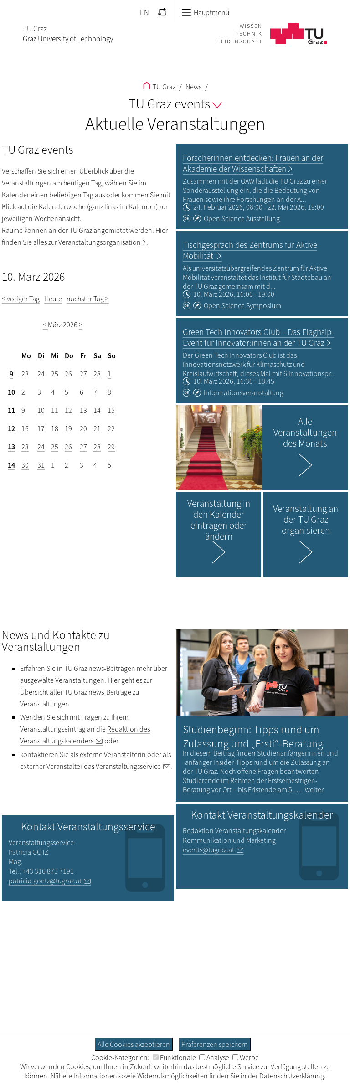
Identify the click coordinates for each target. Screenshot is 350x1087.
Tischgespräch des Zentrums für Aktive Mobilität (250, 250)
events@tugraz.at (208, 849)
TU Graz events (175, 103)
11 (11, 410)
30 (25, 464)
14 (97, 410)
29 (111, 446)
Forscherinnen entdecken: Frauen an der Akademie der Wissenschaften (253, 163)
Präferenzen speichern (214, 1044)
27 (83, 446)
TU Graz (159, 86)
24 (41, 446)
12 (68, 410)
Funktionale (174, 1057)
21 (97, 428)
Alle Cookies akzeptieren (134, 1044)
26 (68, 446)
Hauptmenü (205, 12)
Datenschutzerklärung (291, 1075)
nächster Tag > (88, 298)
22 (111, 428)
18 (54, 428)
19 (68, 428)
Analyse (214, 1057)
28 (97, 446)
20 (83, 428)
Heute (53, 298)
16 (25, 428)
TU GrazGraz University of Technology (68, 34)
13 (83, 410)
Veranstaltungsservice (128, 766)
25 (54, 446)
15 (111, 410)
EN (144, 12)
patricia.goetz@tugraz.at (45, 880)
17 (41, 428)
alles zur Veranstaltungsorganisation (87, 242)
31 (41, 464)
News (192, 86)
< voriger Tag (21, 298)
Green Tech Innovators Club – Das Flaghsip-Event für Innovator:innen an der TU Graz (258, 337)
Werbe (245, 1057)
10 (11, 392)
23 (25, 446)
